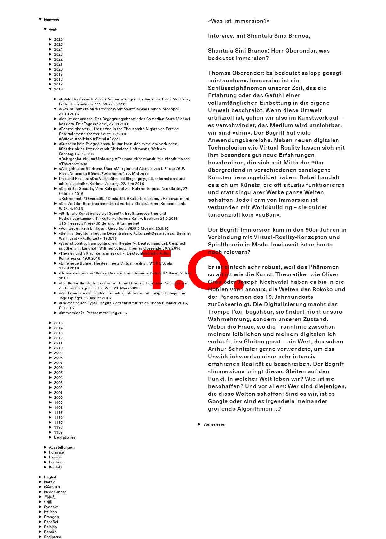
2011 (58, 342)
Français (51, 516)
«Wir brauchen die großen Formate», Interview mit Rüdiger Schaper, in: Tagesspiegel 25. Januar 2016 (122, 295)
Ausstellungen (62, 447)
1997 (58, 412)
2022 (58, 59)
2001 (58, 392)
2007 (58, 362)
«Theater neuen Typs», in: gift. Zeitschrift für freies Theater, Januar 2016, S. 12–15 (123, 305)
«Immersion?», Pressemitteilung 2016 (93, 312)
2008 (58, 357)
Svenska (51, 506)
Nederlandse (55, 491)
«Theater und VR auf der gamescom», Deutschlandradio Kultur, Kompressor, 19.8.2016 (115, 255)
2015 (58, 322)
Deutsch (51, 19)
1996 (58, 417)
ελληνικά (52, 486)
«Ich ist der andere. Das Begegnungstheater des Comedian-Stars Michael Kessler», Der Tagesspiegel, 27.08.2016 (124, 121)
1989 (58, 432)
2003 (58, 382)
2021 (58, 64)
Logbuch (57, 461)
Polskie (50, 526)
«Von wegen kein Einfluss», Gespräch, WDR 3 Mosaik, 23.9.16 (114, 228)
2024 (58, 49)
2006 (58, 367)
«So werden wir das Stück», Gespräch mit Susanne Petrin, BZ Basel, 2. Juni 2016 (125, 275)
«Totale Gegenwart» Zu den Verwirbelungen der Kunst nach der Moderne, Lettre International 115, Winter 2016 (124, 101)
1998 (58, 407)
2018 (58, 78)
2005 (58, 372)
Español (51, 521)
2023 (58, 54)
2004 (58, 377)
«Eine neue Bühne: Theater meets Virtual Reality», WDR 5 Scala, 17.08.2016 (116, 265)
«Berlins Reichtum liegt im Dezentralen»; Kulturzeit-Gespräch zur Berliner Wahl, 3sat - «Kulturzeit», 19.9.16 (125, 236)
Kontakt (55, 466)
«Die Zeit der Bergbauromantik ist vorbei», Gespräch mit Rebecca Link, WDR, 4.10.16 (122, 206)
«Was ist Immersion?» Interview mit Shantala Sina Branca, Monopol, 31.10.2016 (119, 111)
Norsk (49, 481)
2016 (58, 88)
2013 (58, 332)
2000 (58, 397)
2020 (58, 69)
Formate (56, 451)
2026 (58, 39)
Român (50, 531)
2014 (58, 327)
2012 (58, 337)
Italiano (50, 511)
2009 (58, 352)
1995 (58, 422)
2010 (58, 347)
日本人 (50, 496)
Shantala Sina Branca (278, 35)
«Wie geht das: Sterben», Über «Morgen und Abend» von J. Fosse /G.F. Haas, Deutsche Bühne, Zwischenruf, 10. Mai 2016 (122, 171)
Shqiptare (52, 536)
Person (55, 456)
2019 (58, 73)
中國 (48, 501)
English (50, 476)
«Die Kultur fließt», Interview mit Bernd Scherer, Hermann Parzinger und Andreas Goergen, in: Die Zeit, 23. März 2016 (123, 285)
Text (53, 29)
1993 (58, 427)
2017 (58, 83)
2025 (58, 44)
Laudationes (65, 437)
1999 (58, 402)
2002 (58, 387)
